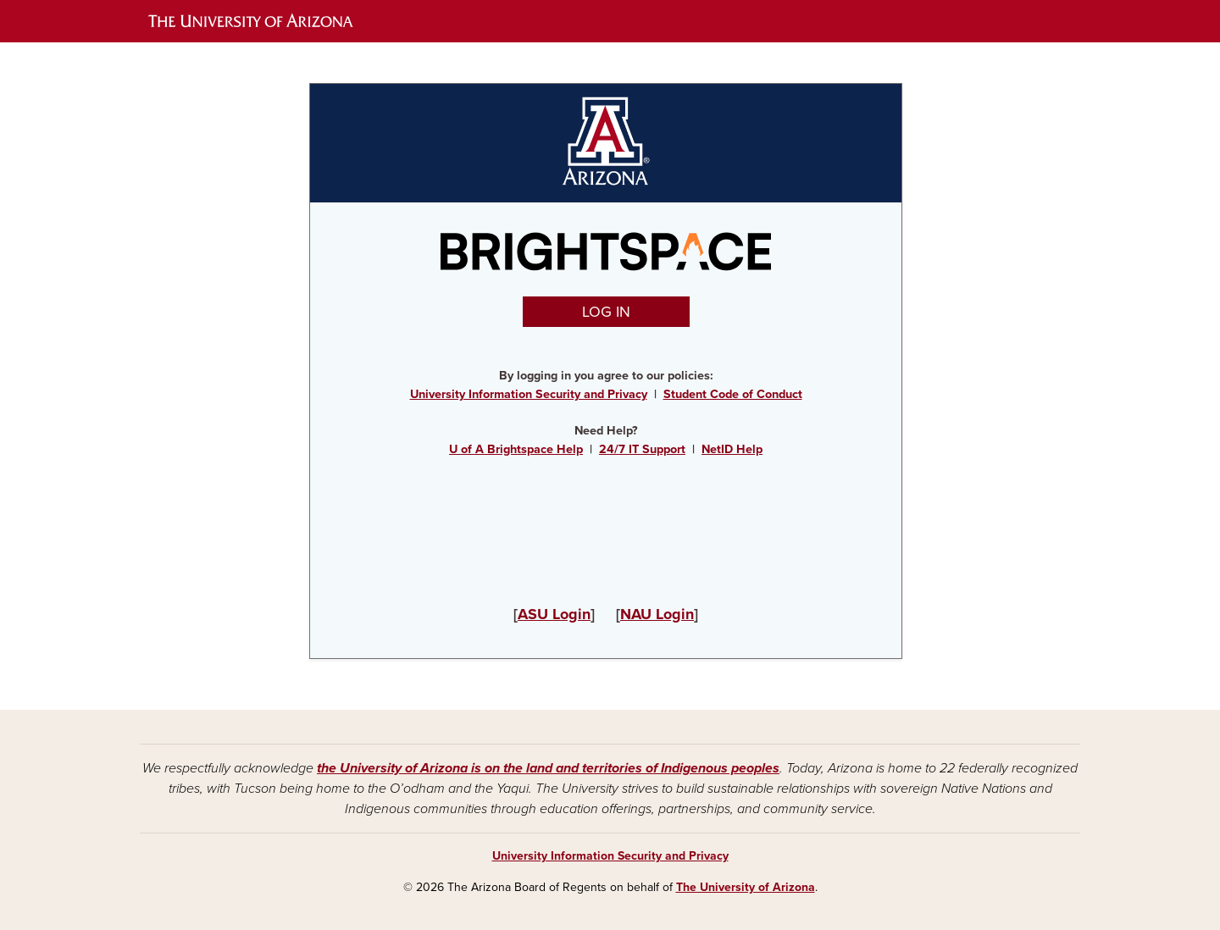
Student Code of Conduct (732, 394)
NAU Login (657, 614)
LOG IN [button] (606, 311)
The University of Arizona (745, 887)
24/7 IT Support (642, 449)
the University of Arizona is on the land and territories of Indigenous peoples (548, 768)
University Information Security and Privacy (528, 394)
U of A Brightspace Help (516, 449)
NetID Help (732, 449)
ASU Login (554, 614)
